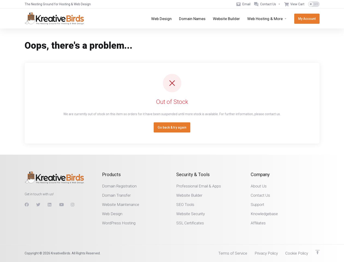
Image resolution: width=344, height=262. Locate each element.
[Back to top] (317, 252)
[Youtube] (61, 204)
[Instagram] (73, 204)
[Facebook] (26, 204)
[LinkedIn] (50, 204)
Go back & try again (172, 127)
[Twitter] (38, 204)
